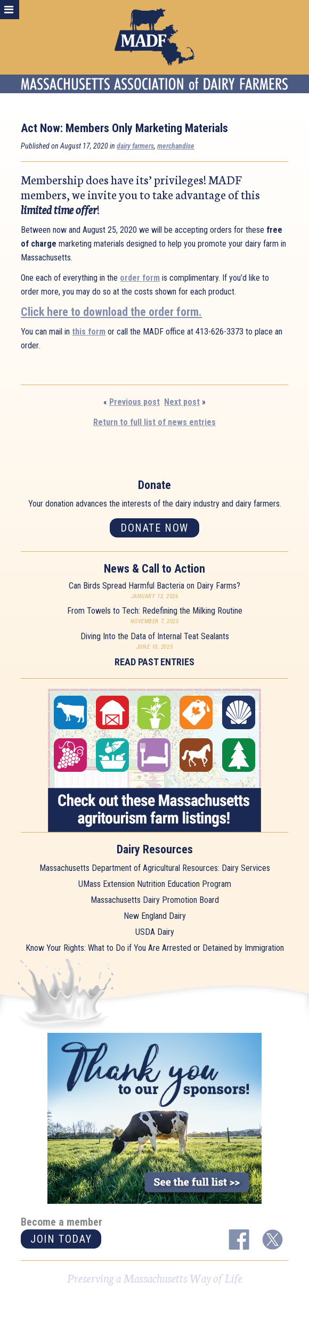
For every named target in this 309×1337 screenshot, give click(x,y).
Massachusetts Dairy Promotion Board (155, 900)
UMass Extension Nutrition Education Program (154, 884)
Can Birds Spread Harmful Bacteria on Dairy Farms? (154, 586)
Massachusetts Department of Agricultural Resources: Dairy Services (154, 868)
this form (88, 332)
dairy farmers (135, 146)
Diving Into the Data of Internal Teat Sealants (154, 636)
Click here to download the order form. (111, 312)
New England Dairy (155, 916)
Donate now (154, 527)
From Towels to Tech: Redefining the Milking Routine (154, 611)
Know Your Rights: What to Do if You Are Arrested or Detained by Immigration (155, 948)
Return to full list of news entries (154, 422)
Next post (182, 402)
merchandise (175, 146)
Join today (61, 1239)
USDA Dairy (154, 932)
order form (140, 278)
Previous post (134, 402)
